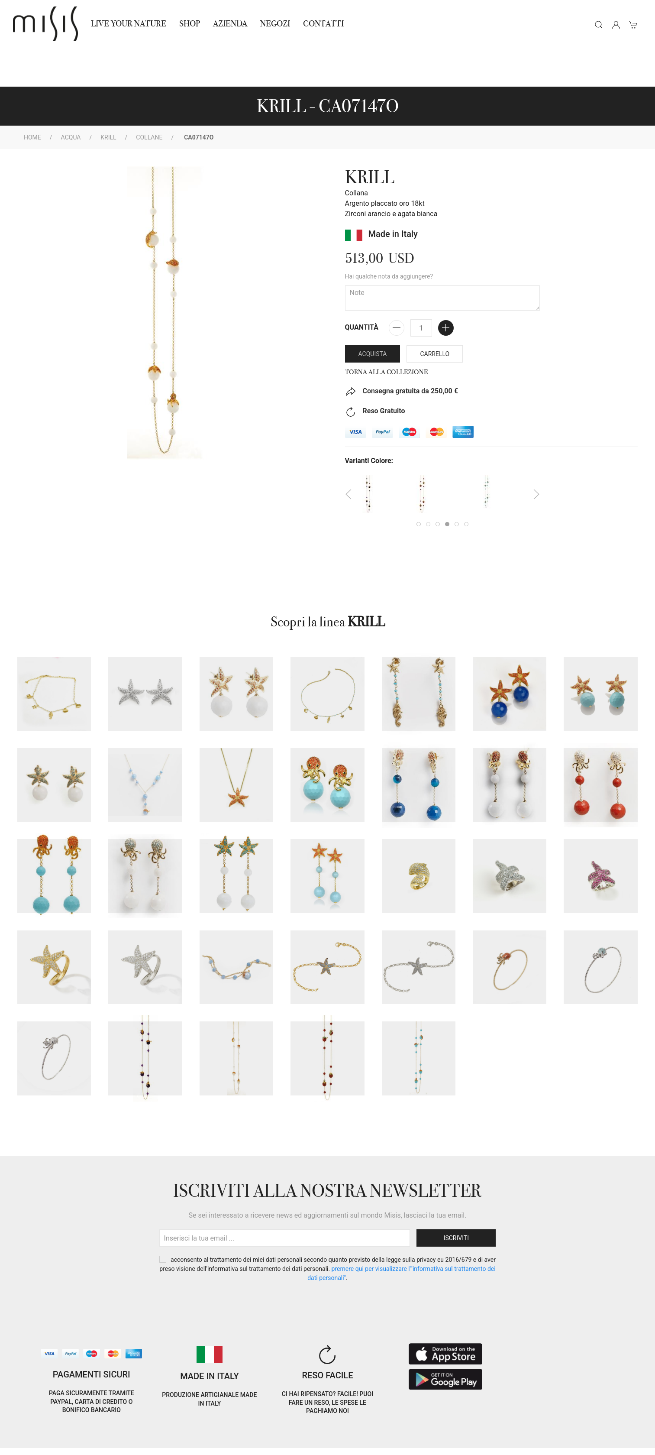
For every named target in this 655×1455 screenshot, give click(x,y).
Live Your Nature (128, 24)
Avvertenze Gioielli (138, 1443)
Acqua (71, 98)
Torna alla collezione (386, 333)
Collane (149, 98)
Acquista (372, 314)
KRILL (108, 98)
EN (564, 1426)
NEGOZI (275, 24)
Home (32, 98)
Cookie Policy (34, 1433)
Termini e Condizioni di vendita (154, 1433)
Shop (189, 24)
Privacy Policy (81, 1433)
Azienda (230, 24)
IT (542, 1426)
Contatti (323, 24)
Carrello (434, 314)
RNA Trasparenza (78, 1443)
